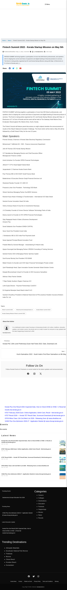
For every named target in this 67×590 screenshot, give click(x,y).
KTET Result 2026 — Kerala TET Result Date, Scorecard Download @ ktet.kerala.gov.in (35, 415)
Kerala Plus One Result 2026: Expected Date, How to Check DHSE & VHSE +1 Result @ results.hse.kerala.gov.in (16, 530)
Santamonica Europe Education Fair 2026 (13, 497)
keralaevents (39, 51)
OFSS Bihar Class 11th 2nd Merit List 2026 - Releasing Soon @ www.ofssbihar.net (33, 418)
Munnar (8, 556)
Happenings (42, 509)
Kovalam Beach (11, 562)
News (40, 515)
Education (41, 504)
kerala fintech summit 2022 (43, 309)
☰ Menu (47, 4)
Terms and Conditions (48, 581)
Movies (40, 512)
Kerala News (13, 581)
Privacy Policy (37, 581)
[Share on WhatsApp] (17, 68)
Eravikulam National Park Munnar (17, 551)
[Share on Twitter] (13, 68)
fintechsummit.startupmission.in (24, 309)
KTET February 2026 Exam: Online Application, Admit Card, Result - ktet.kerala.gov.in (34, 413)
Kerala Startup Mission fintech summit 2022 (13, 313)
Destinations (42, 501)
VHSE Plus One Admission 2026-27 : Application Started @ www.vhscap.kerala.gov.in (34, 421)
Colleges (41, 498)
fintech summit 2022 (7, 309)
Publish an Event (28, 581)
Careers (41, 495)
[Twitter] (40, 374)
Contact (20, 581)
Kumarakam (10, 565)
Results (40, 518)
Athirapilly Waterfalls (13, 548)
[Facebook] (28, 374)
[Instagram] (34, 374)
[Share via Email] (20, 68)
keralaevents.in (40, 587)
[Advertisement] (33, 23)
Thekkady (9, 553)
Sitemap (57, 581)
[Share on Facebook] (10, 68)
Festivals (41, 506)
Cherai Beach (10, 559)
